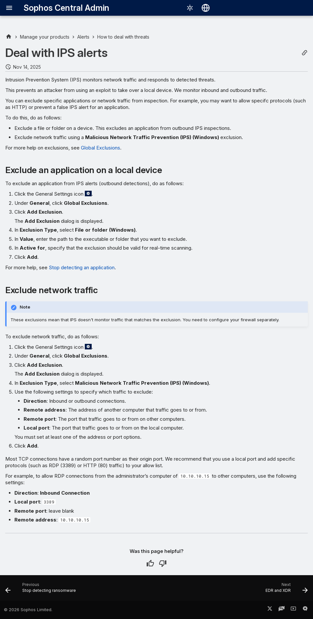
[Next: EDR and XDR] (285, 590)
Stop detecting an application (82, 267)
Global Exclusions (100, 148)
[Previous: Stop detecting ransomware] (42, 590)
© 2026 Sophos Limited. (28, 609)
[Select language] (205, 7)
